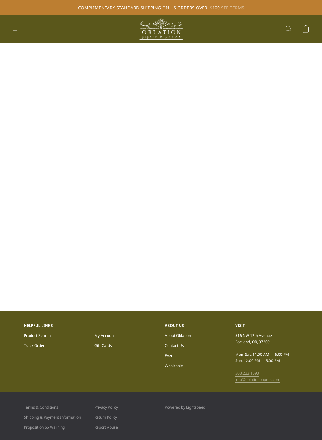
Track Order (34, 345)
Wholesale (174, 365)
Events (170, 355)
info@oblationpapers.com (257, 379)
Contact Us (174, 345)
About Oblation (178, 335)
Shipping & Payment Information (52, 417)
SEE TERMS (232, 8)
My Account (104, 335)
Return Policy (105, 417)
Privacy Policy (106, 407)
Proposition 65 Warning (44, 427)
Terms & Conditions (41, 407)
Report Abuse (106, 427)
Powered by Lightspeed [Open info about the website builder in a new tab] (185, 407)
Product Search (37, 335)
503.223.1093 (247, 373)
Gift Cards (103, 345)
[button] (161, 29)
